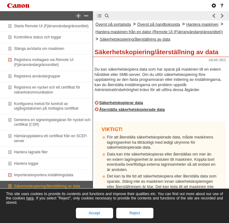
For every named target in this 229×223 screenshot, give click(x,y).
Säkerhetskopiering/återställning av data (47, 186)
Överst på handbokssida (158, 24)
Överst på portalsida (113, 24)
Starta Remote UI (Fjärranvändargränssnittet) (51, 26)
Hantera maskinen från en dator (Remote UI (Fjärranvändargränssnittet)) (159, 31)
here (30, 198)
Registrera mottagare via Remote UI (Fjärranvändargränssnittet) (43, 62)
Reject (134, 213)
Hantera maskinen (202, 24)
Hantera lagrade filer (31, 152)
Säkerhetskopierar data (121, 102)
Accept (94, 213)
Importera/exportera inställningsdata (43, 175)
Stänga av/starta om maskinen (39, 48)
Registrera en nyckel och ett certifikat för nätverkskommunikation (47, 89)
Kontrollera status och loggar (37, 37)
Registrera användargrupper (37, 76)
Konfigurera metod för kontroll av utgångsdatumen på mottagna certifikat (46, 106)
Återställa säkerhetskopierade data (132, 109)
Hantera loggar (26, 163)
